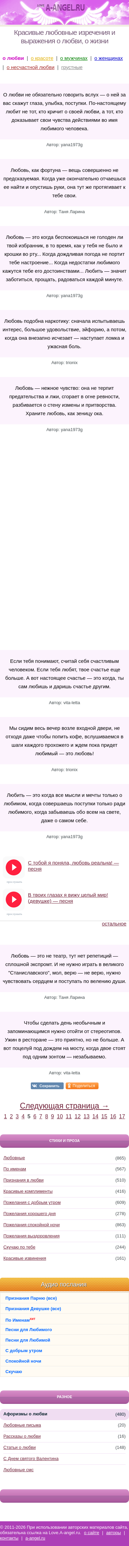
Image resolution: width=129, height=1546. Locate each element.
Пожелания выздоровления (31, 1235)
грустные (72, 67)
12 (77, 1116)
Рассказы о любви (22, 1436)
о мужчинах (74, 58)
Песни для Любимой (27, 1340)
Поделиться (84, 1085)
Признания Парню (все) (31, 1298)
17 (122, 1116)
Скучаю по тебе (19, 1247)
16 (113, 1116)
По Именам (20, 1320)
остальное (114, 923)
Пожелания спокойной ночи (31, 1224)
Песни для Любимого (28, 1329)
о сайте (91, 1532)
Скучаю (13, 1371)
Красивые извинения (24, 1258)
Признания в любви (23, 1180)
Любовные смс (18, 1469)
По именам (14, 1168)
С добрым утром (23, 1350)
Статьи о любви (19, 1447)
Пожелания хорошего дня (29, 1213)
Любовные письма (22, 1425)
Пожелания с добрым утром (32, 1202)
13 (87, 1116)
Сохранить (50, 1086)
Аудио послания (64, 1284)
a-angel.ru (35, 1538)
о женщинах (108, 58)
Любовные (14, 1157)
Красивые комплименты (27, 1191)
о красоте (42, 58)
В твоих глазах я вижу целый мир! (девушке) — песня (68, 898)
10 (60, 1116)
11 (69, 1116)
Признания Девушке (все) (33, 1308)
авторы (113, 1532)
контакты (9, 1538)
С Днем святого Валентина (31, 1458)
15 (104, 1116)
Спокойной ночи (23, 1361)
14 (95, 1116)
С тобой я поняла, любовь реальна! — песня (73, 866)
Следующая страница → (64, 1105)
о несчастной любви (31, 67)
